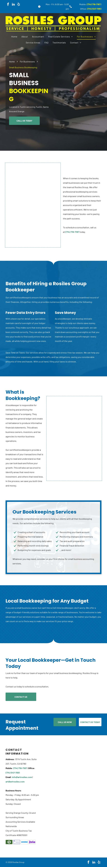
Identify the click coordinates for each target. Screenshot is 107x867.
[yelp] (18, 4)
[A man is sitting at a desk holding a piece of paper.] (74, 438)
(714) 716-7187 (94, 4)
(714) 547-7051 (94, 8)
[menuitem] (14, 36)
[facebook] (8, 4)
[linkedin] (13, 4)
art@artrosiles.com (15, 781)
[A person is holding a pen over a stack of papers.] (33, 205)
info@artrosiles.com (22, 777)
